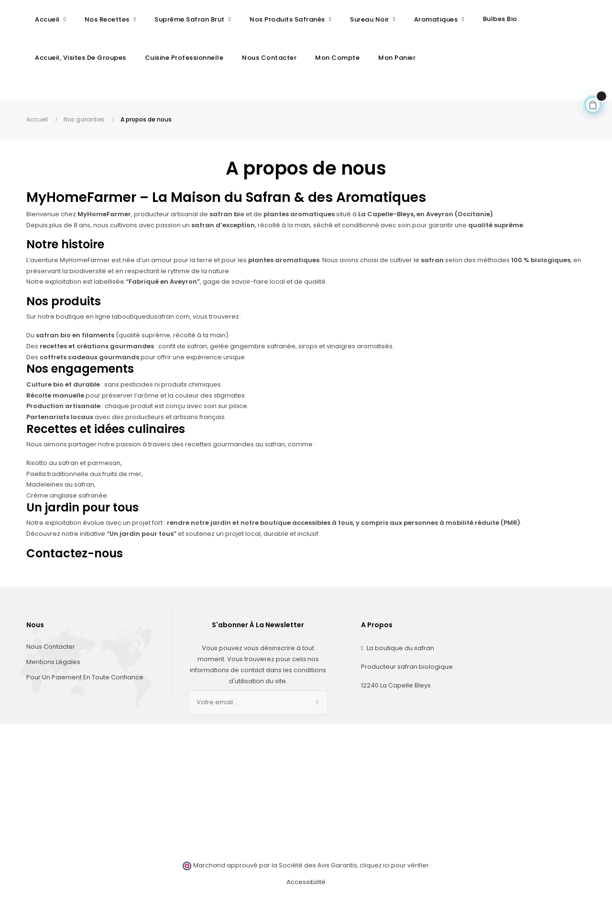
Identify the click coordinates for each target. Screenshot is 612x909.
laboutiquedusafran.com (151, 321)
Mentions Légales (53, 667)
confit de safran (182, 351)
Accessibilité (306, 887)
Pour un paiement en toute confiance (84, 682)
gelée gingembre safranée (252, 351)
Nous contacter (50, 651)
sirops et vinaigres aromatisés (345, 351)
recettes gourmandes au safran (235, 449)
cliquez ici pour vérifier (394, 870)
